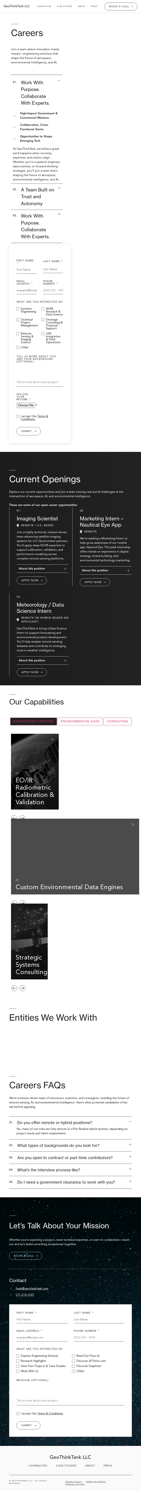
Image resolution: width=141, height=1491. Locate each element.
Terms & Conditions (34, 417)
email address (24, 282)
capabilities (44, 6)
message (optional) (32, 1380)
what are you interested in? (40, 302)
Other (24, 347)
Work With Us (29, 1371)
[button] (14, 818)
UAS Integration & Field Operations (53, 338)
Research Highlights (33, 1360)
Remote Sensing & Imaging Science (27, 338)
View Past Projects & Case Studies (43, 1366)
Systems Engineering (28, 310)
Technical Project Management (29, 322)
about (81, 6)
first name (25, 260)
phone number (49, 282)
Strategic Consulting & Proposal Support (54, 324)
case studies (64, 6)
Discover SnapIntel (89, 1366)
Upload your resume (23, 397)
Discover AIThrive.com (91, 1360)
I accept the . (34, 418)
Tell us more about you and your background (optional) (36, 359)
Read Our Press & (88, 1355)
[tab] (33, 721)
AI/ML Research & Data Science (54, 311)
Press (94, 6)
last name (52, 261)
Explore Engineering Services (39, 1355)
